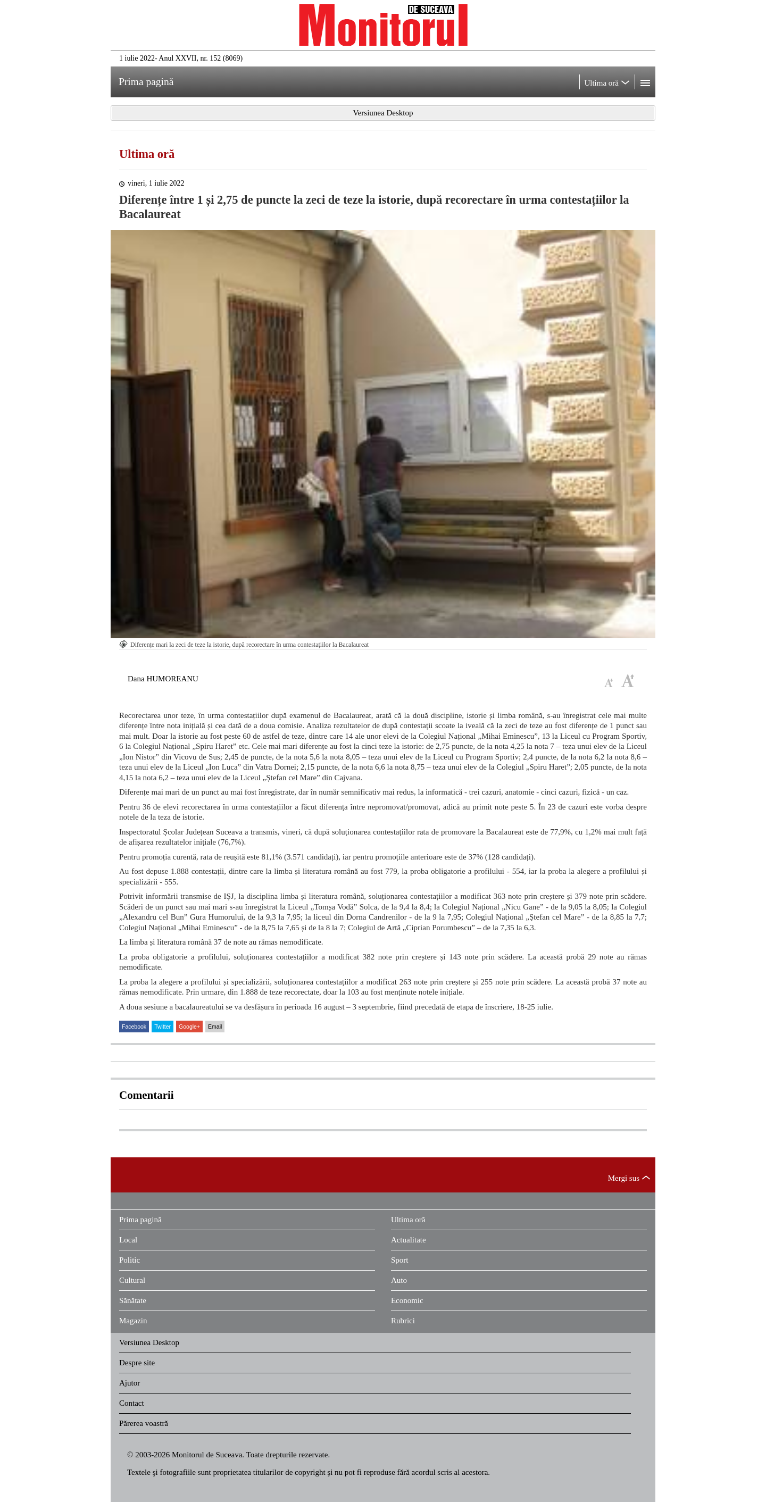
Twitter (162, 1026)
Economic (407, 1300)
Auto (399, 1280)
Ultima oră (146, 154)
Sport (400, 1260)
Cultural (132, 1280)
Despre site (137, 1362)
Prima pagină (140, 1219)
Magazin (133, 1320)
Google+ (189, 1026)
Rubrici (403, 1320)
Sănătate (132, 1300)
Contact (131, 1403)
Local (128, 1240)
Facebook (134, 1026)
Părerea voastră (143, 1423)
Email (215, 1026)
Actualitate (408, 1240)
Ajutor (129, 1383)
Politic (129, 1260)
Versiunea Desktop (149, 1342)
